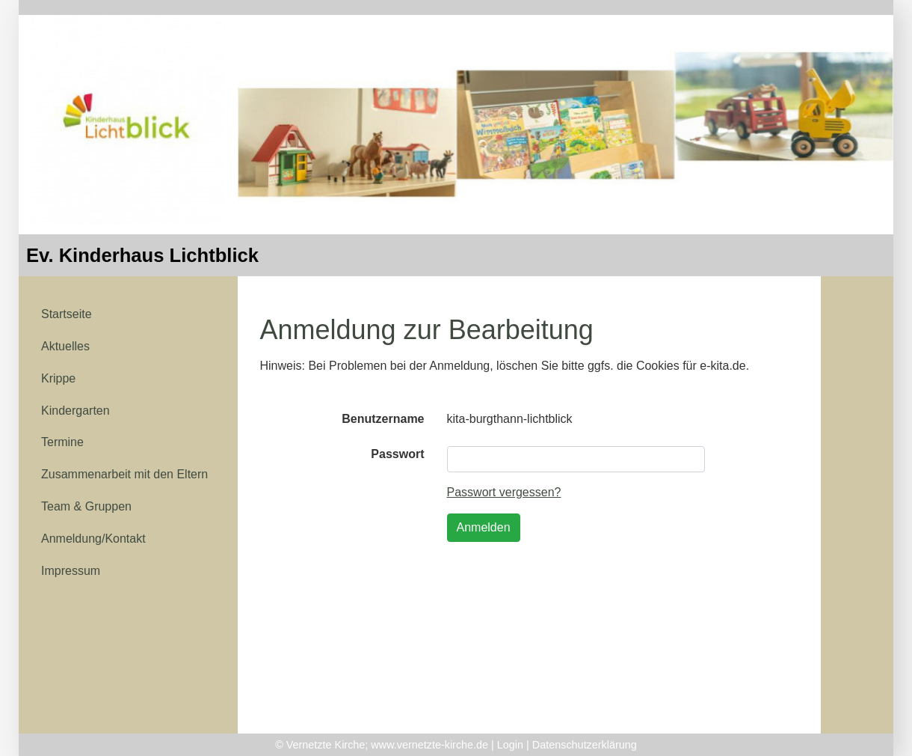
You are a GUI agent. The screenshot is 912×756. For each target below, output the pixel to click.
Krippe (58, 378)
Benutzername (383, 418)
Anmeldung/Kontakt (93, 538)
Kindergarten (75, 410)
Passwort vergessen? (504, 492)
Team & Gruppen (86, 506)
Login (510, 745)
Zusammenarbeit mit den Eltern (124, 474)
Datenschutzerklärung (584, 745)
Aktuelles (65, 346)
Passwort (397, 454)
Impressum (70, 570)
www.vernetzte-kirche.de (429, 745)
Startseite (66, 314)
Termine (62, 442)
